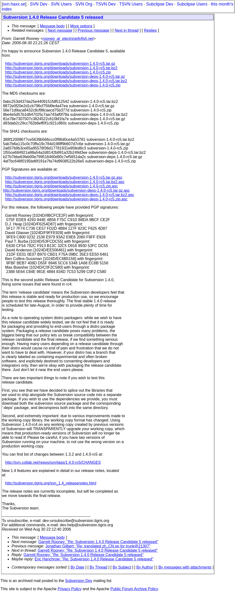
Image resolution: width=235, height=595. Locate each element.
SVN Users (61, 4)
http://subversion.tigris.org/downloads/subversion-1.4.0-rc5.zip (58, 72)
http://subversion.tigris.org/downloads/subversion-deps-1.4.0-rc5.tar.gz (65, 76)
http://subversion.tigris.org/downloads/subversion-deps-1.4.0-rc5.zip (62, 85)
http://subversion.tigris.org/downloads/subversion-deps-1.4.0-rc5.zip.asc (66, 199)
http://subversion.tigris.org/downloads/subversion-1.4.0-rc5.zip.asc (61, 186)
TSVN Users (131, 4)
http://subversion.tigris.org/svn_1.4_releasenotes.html (50, 483)
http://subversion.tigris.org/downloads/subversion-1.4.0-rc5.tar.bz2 (61, 68)
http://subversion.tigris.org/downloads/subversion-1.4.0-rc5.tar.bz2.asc (64, 182)
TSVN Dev (106, 4)
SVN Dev (38, 4)
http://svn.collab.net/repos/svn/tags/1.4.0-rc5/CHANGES (53, 462)
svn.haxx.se (14, 4)
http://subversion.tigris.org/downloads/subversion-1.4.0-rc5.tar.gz (60, 64)
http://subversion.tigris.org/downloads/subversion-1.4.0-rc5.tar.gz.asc (63, 177)
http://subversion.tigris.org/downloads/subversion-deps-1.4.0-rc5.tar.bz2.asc (69, 195)
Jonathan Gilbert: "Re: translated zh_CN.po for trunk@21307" (98, 546)
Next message (60, 30)
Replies (150, 30)
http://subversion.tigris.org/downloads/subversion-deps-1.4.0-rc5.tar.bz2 (66, 81)
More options (81, 26)
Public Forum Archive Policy (134, 589)
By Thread (99, 567)
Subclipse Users (192, 4)
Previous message (93, 30)
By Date (77, 567)
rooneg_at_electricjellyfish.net (68, 39)
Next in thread (127, 30)
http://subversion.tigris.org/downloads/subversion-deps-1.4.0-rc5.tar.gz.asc (66, 190)
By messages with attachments (185, 567)
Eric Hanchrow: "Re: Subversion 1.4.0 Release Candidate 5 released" (94, 559)
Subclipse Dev (159, 4)
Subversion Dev (78, 581)
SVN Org (83, 4)
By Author (144, 567)
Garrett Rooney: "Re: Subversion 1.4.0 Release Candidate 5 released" (98, 542)
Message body (52, 26)
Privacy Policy (69, 589)
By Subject (122, 567)
